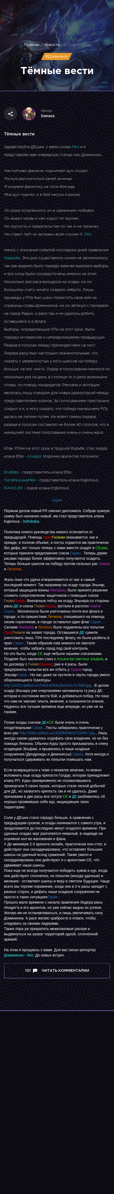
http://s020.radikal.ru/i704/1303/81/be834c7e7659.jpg (47, 685)
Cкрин (9, 611)
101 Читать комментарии (57, 971)
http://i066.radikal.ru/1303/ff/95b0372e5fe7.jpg (57, 733)
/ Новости (50, 45)
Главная (31, 45)
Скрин (57, 500)
